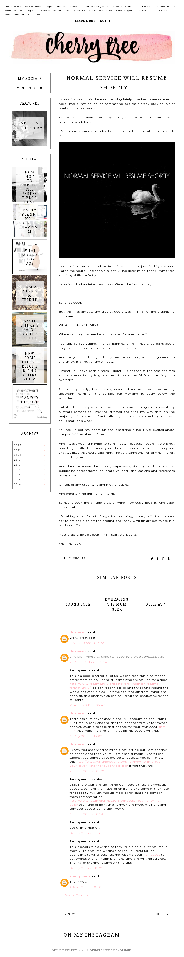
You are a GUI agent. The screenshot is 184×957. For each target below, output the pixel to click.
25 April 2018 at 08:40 (88, 705)
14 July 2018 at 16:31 (85, 833)
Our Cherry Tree (65, 950)
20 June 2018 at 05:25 (87, 771)
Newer (73, 914)
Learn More (85, 21)
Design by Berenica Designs (111, 950)
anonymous (80, 876)
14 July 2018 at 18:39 (86, 868)
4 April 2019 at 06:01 (86, 887)
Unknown (78, 632)
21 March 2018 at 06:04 (88, 662)
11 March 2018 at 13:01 (87, 643)
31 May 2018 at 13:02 (86, 736)
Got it (105, 21)
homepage (151, 854)
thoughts (77, 558)
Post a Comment (78, 895)
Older (161, 914)
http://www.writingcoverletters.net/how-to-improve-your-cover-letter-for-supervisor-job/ (116, 763)
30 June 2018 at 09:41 (87, 814)
